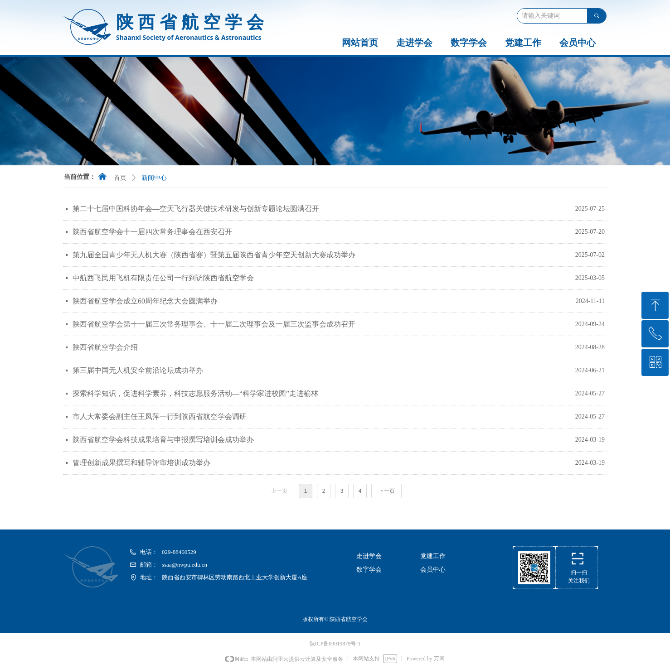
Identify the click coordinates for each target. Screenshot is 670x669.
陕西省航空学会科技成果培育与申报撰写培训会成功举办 (163, 439)
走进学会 (414, 43)
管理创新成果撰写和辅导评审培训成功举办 (141, 463)
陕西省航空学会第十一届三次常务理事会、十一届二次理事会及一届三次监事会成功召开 (214, 324)
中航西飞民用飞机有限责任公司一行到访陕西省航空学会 (163, 278)
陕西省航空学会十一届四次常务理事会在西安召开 (152, 232)
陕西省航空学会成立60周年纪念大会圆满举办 (145, 301)
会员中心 (577, 43)
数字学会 (469, 43)
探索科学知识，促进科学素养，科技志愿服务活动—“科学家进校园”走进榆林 (195, 393)
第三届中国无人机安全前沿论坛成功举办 (138, 370)
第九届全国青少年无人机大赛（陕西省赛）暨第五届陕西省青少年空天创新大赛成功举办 (214, 255)
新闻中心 (154, 177)
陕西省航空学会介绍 (105, 347)
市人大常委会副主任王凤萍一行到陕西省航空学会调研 (160, 416)
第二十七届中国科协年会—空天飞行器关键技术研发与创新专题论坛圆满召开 (196, 208)
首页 (120, 177)
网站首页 (360, 43)
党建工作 (523, 43)
